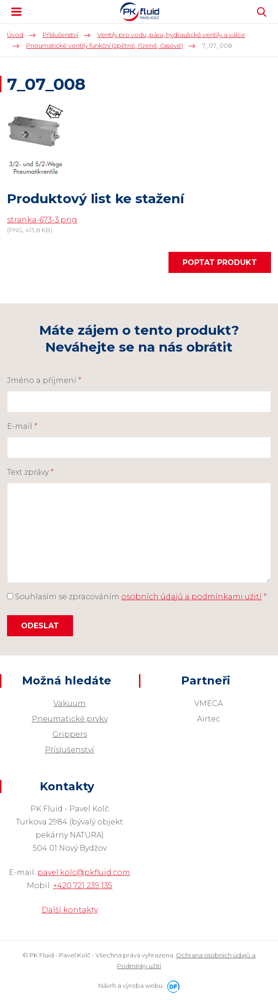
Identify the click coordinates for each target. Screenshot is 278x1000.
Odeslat (40, 625)
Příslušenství (69, 749)
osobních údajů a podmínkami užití (191, 596)
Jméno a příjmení (44, 380)
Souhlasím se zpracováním (137, 596)
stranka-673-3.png (42, 219)
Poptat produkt (220, 262)
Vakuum (69, 703)
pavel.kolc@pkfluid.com (83, 872)
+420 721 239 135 (82, 885)
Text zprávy (30, 472)
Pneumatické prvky (70, 718)
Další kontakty (70, 909)
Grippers (69, 734)
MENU (16, 11)
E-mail (22, 426)
